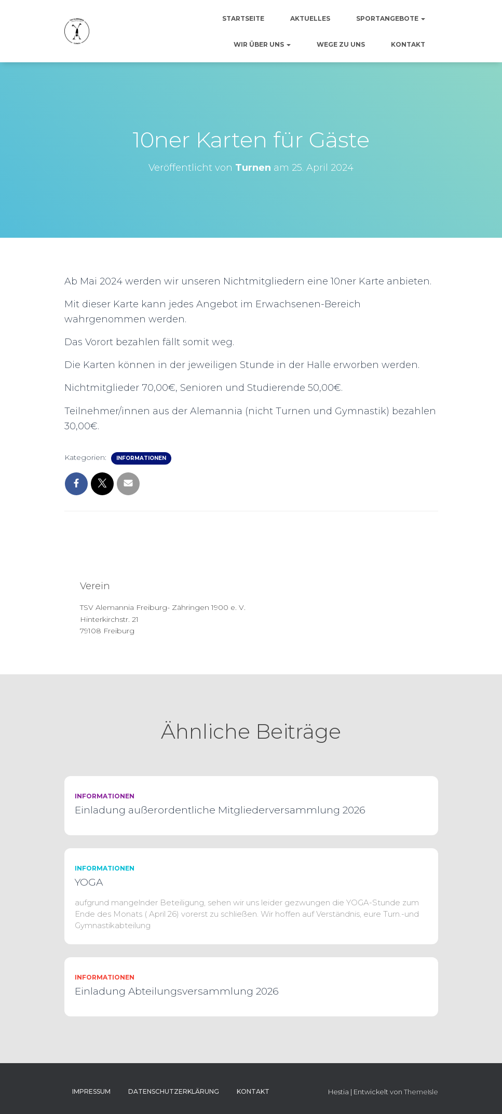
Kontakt (408, 44)
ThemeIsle (421, 1092)
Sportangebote (390, 18)
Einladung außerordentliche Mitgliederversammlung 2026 (220, 810)
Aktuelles (310, 18)
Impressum (91, 1091)
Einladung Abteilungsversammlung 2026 (177, 991)
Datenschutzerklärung (173, 1091)
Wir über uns (262, 44)
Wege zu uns (341, 44)
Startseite (243, 18)
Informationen (141, 458)
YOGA (89, 882)
